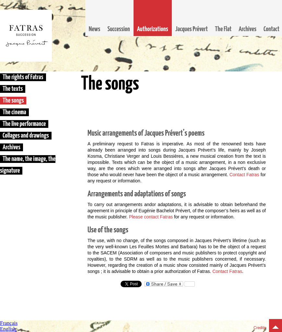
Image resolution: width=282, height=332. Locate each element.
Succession (118, 29)
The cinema (14, 112)
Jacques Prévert (191, 29)
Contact (271, 29)
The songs (13, 100)
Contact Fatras (244, 174)
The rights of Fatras (23, 77)
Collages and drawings (26, 135)
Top (275, 325)
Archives (247, 29)
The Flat (223, 29)
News (94, 29)
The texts (13, 89)
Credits (259, 328)
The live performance (24, 124)
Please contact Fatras (151, 216)
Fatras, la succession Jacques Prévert (26, 36)
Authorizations (152, 29)
